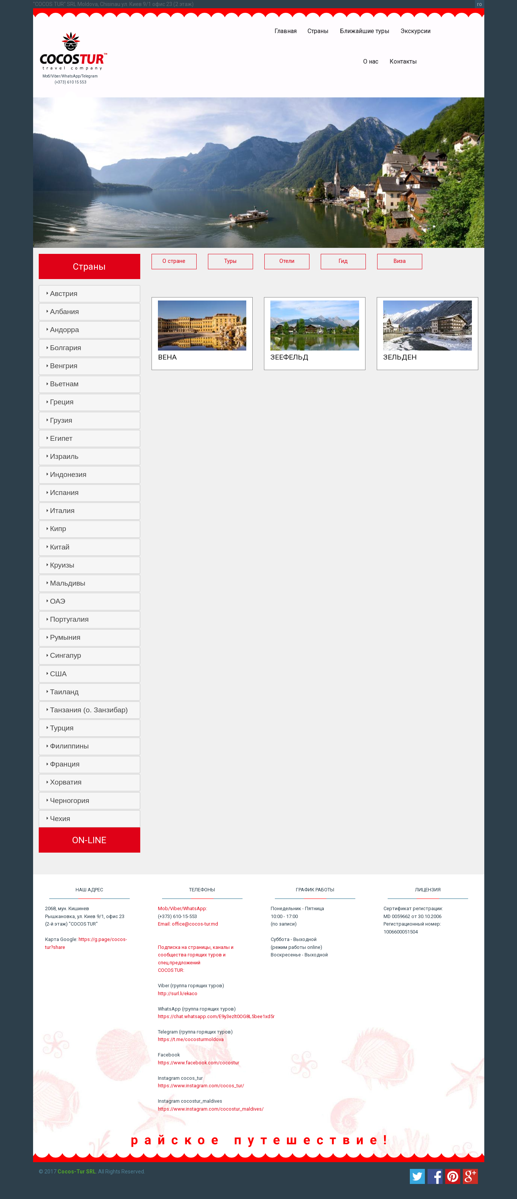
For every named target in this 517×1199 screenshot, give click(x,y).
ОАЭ (57, 601)
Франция (65, 764)
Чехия (60, 819)
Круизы (62, 565)
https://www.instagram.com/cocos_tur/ (201, 1085)
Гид (343, 261)
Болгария (65, 348)
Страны (318, 31)
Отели (286, 261)
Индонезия (68, 474)
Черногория (69, 800)
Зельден (400, 357)
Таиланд (64, 692)
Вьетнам (64, 384)
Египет (61, 438)
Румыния (65, 637)
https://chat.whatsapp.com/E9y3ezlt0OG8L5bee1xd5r (216, 1016)
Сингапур (65, 655)
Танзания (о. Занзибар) (89, 710)
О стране (173, 261)
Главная (285, 31)
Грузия (61, 420)
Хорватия (66, 782)
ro (479, 4)
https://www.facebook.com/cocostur (198, 1062)
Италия (62, 511)
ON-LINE (89, 840)
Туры (230, 261)
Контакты (403, 61)
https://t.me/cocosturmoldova (191, 1039)
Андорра (64, 330)
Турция (62, 728)
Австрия (63, 293)
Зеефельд (289, 357)
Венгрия (63, 366)
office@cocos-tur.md (195, 924)
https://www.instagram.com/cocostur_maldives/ (211, 1109)
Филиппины (69, 746)
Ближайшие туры (365, 31)
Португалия (69, 619)
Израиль (64, 456)
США (58, 674)
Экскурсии (415, 31)
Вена (167, 357)
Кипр (58, 529)
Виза (400, 261)
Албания (64, 312)
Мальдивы (67, 583)
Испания (64, 492)
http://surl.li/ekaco (177, 993)
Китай (60, 547)
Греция (62, 402)
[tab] (89, 293)
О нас (370, 61)
